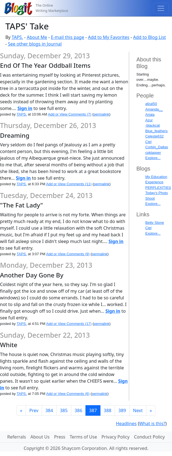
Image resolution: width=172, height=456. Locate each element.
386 (78, 410)
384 (49, 410)
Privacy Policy (115, 437)
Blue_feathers (156, 131)
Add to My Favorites (108, 37)
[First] (21, 410)
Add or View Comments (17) (69, 324)
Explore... (153, 158)
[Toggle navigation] (161, 8)
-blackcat (152, 125)
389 (122, 410)
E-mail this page (67, 37)
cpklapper (153, 153)
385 (63, 410)
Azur (149, 120)
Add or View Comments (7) (69, 114)
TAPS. (17, 37)
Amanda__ (154, 109)
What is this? (152, 423)
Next (138, 410)
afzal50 (151, 104)
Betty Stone (154, 223)
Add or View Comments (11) (69, 184)
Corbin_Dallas (156, 147)
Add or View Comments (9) (68, 254)
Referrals (16, 437)
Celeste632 (154, 136)
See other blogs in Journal (35, 44)
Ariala (149, 114)
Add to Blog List (149, 37)
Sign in (25, 108)
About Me (37, 37)
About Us (40, 437)
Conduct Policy (149, 437)
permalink (101, 114)
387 (93, 410)
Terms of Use (83, 437)
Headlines (126, 423)
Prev (33, 410)
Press (59, 437)
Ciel (148, 142)
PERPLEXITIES (158, 188)
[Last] (151, 410)
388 (107, 410)
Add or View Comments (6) (68, 394)
